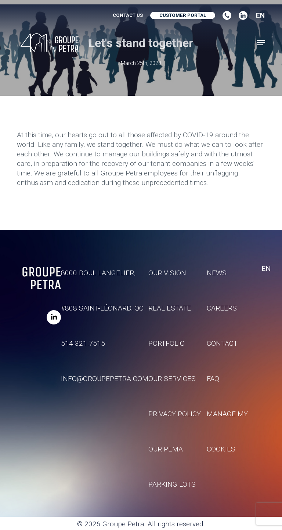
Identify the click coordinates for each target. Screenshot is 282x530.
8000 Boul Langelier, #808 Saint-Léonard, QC (102, 290)
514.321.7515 (83, 343)
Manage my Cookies (227, 431)
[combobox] (258, 15)
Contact (222, 343)
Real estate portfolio (169, 326)
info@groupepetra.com (104, 378)
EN (260, 15)
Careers (222, 308)
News (217, 273)
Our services (172, 378)
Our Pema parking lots (172, 467)
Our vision (167, 273)
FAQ (213, 378)
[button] (261, 42)
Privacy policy (174, 414)
